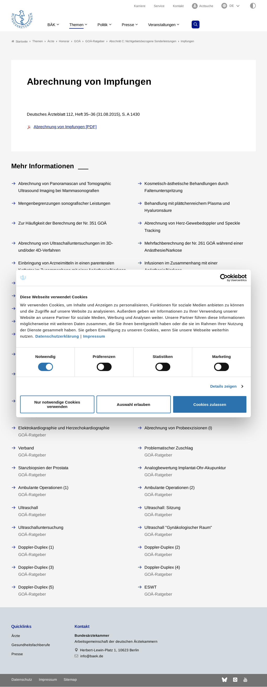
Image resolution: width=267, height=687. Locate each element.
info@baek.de (91, 656)
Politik (105, 24)
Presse (131, 24)
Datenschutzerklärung (57, 336)
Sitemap (70, 680)
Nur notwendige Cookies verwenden (57, 404)
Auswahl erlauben (133, 404)
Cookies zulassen (209, 404)
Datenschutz (21, 680)
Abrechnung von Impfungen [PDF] (65, 127)
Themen (78, 24)
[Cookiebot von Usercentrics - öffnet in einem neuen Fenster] (224, 278)
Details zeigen (223, 386)
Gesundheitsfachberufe (30, 645)
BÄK (51, 24)
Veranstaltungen (167, 24)
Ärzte (15, 636)
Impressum (94, 336)
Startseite (19, 41)
